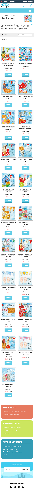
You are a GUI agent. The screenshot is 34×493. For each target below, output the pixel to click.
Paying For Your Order (10, 430)
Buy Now (8, 74)
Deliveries (6, 433)
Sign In (25, 1)
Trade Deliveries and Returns (12, 452)
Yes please (24, 469)
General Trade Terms (10, 449)
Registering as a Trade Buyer (12, 446)
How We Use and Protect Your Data (14, 412)
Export (5, 454)
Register (30, 1)
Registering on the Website (12, 427)
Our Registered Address (11, 414)
